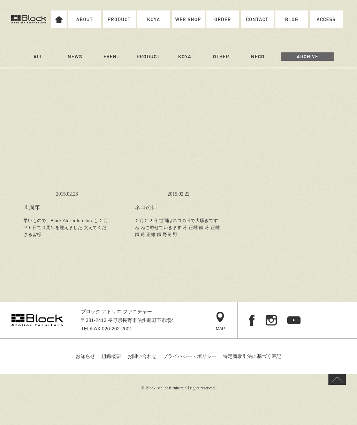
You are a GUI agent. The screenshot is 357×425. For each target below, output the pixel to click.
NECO (258, 56)
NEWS (75, 56)
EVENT (112, 56)
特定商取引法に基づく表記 (252, 356)
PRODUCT (148, 56)
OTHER (221, 56)
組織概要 (111, 356)
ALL (38, 56)
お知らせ (85, 356)
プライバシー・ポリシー (190, 356)
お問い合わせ (142, 356)
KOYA (184, 56)
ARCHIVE (307, 56)
